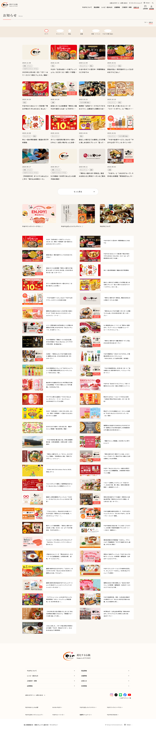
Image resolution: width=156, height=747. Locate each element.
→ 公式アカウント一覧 (125, 702)
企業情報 (145, 8)
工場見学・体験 (127, 7)
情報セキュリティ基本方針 (41, 741)
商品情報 (96, 7)
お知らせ (136, 7)
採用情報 (151, 8)
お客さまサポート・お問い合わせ (118, 3)
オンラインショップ (136, 3)
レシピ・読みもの (106, 7)
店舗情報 (117, 7)
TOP (145, 22)
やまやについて (87, 7)
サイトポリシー (54, 741)
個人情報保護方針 (28, 741)
